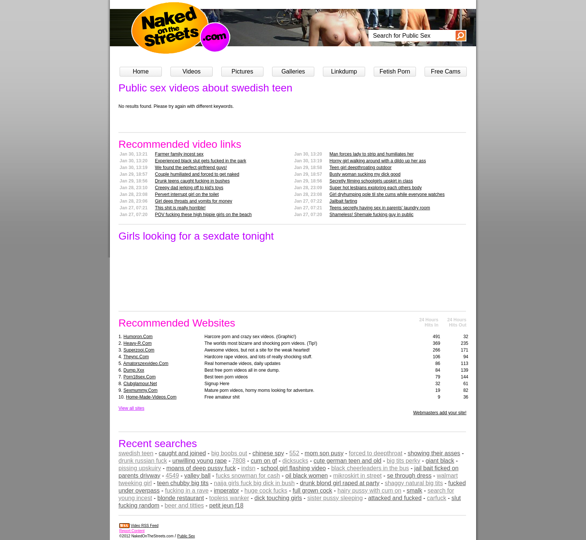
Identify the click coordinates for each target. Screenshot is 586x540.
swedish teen (135, 453)
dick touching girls (278, 498)
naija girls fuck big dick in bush (254, 483)
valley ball (197, 475)
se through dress (409, 475)
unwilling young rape (199, 461)
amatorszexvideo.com (146, 363)
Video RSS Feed (144, 526)
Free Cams (445, 71)
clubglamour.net (140, 383)
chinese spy (268, 453)
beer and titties (184, 505)
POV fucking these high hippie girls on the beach (203, 214)
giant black (440, 461)
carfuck (436, 498)
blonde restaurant (180, 498)
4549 (172, 475)
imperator (226, 490)
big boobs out (229, 453)
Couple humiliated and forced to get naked (197, 174)
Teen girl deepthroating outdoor (361, 167)
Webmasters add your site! (439, 412)
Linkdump (344, 71)
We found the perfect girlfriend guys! (191, 167)
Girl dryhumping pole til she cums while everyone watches (387, 194)
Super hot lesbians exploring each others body (376, 187)
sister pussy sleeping (335, 498)
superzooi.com (138, 350)
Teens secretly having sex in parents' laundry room (380, 207)
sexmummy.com (140, 390)
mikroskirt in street (357, 475)
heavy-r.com (137, 343)
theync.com (136, 356)
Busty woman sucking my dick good (365, 174)
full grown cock (312, 490)
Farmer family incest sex (179, 154)
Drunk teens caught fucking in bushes (192, 181)
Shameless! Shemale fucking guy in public (372, 214)
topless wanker (229, 498)
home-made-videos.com (151, 397)
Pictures (242, 71)
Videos (191, 71)
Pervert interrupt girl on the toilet (187, 194)
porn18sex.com (139, 377)
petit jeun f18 (226, 505)
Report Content (132, 531)
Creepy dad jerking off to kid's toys (189, 187)
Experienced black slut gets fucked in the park (200, 160)
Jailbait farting (343, 201)
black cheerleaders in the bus (370, 468)
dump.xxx (133, 370)
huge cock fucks (265, 490)
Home (141, 71)
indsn (248, 468)
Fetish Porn (395, 71)
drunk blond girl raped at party (340, 483)
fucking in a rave (187, 490)
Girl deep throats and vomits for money (193, 201)
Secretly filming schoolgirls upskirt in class (371, 181)
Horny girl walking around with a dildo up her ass (378, 160)
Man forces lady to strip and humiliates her (372, 154)
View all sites (131, 408)
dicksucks (295, 461)
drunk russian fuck (142, 461)
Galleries (293, 71)
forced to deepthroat (375, 453)
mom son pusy (324, 453)
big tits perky (403, 461)
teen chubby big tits (183, 483)
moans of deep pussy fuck (201, 468)
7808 (239, 461)
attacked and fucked (395, 498)
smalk (414, 490)
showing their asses (434, 453)
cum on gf (264, 461)
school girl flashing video (293, 468)
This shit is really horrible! (180, 207)
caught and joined (182, 453)
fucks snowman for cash (248, 475)
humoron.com (137, 336)
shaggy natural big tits (414, 483)
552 (294, 453)
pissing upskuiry (139, 468)
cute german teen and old (347, 461)
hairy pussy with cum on (369, 490)
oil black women (306, 475)
